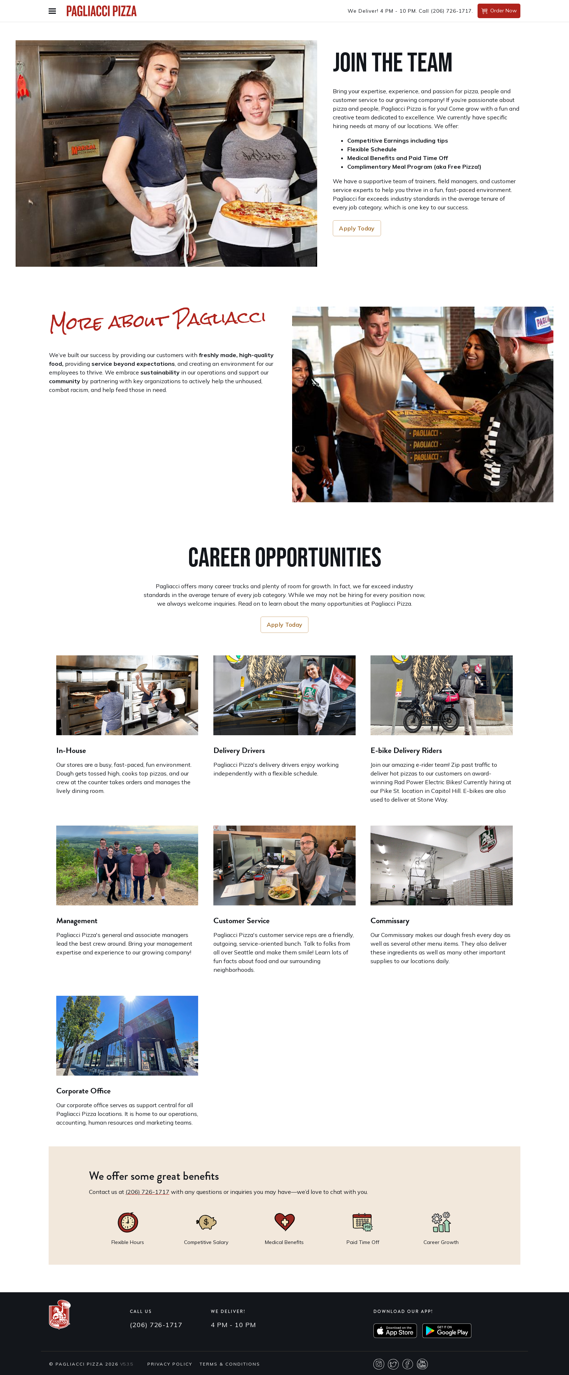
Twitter (393, 1364)
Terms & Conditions (230, 1364)
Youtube (422, 1364)
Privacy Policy (169, 1364)
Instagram (378, 1364)
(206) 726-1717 (451, 11)
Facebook (407, 1364)
